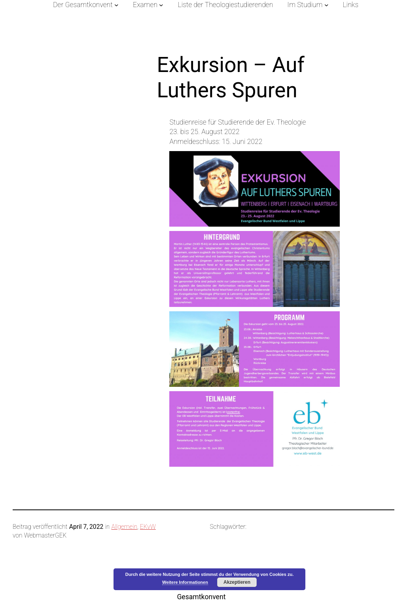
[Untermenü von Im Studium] (326, 5)
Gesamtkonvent (201, 597)
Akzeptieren (236, 582)
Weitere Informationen (185, 582)
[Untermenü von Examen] (161, 5)
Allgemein (124, 526)
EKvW (148, 526)
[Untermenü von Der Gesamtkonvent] (116, 5)
